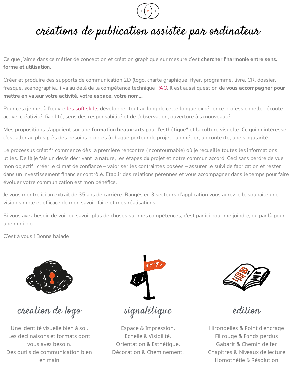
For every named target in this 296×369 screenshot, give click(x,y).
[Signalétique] (148, 277)
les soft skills (83, 108)
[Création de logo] (49, 277)
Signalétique (148, 311)
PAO (161, 88)
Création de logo (49, 311)
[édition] (246, 277)
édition (246, 311)
